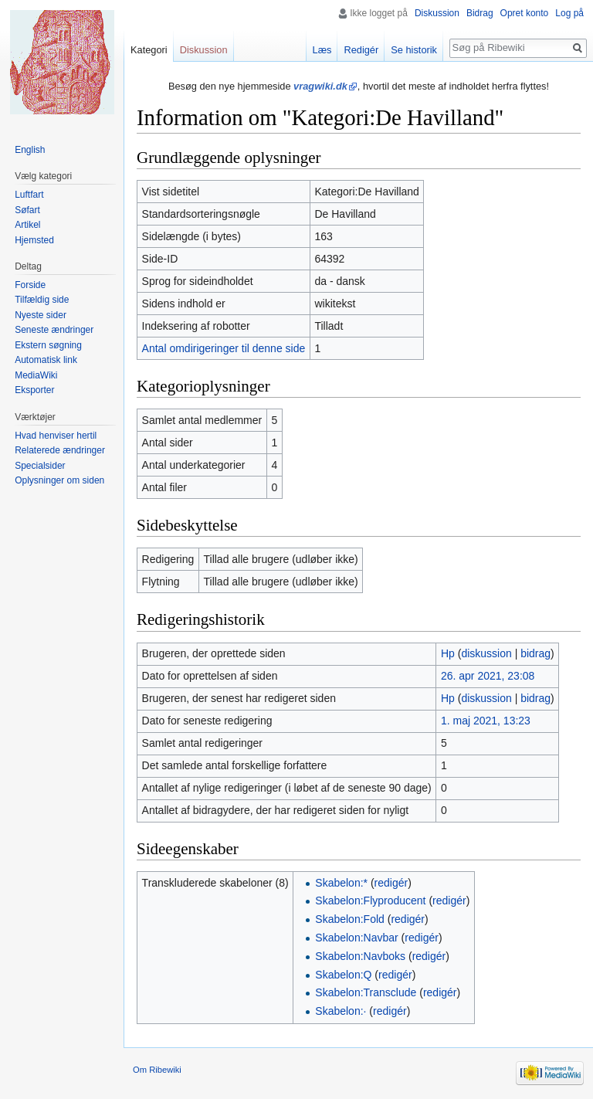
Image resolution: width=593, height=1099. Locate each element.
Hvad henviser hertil (56, 435)
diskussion (486, 653)
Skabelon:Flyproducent (370, 900)
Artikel (27, 224)
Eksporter (34, 390)
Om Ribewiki (157, 1069)
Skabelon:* (341, 883)
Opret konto (524, 13)
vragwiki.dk (320, 86)
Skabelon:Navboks (360, 956)
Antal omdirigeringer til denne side (224, 348)
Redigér (361, 50)
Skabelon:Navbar (356, 937)
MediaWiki (36, 375)
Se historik (414, 50)
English (30, 149)
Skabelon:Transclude (365, 992)
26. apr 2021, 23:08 (487, 676)
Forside (30, 285)
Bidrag (479, 13)
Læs (322, 50)
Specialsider (40, 465)
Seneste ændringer (54, 329)
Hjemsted (34, 240)
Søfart (27, 210)
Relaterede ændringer (60, 450)
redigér (391, 883)
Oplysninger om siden (59, 480)
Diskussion (437, 13)
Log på (569, 13)
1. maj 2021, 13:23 (485, 720)
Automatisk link (46, 359)
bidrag (535, 653)
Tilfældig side (42, 299)
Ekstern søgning (48, 345)
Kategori (149, 50)
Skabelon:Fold (350, 919)
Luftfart (29, 194)
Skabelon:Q (343, 974)
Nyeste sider (40, 315)
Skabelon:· (340, 1011)
